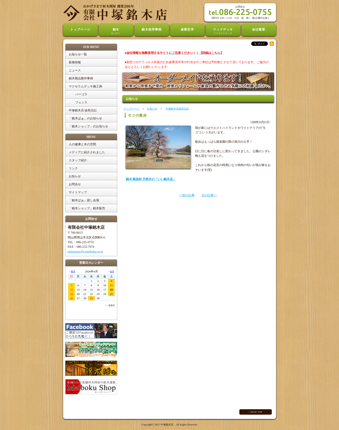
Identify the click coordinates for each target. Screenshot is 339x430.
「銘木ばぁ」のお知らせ (85, 118)
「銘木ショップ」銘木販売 (87, 208)
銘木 (116, 31)
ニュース (75, 70)
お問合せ (75, 184)
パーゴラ (81, 94)
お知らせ (75, 176)
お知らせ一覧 (78, 54)
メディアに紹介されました (87, 152)
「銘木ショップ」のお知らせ (88, 126)
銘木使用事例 (152, 29)
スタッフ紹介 (78, 160)
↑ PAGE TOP (255, 412)
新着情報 (75, 62)
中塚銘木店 (166, 424)
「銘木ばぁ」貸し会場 (84, 200)
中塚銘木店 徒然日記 (83, 110)
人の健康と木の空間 (82, 144)
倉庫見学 (187, 29)
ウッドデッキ (223, 31)
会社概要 (258, 29)
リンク (73, 168)
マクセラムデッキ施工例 (85, 86)
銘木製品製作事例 (81, 78)
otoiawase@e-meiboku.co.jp (85, 251)
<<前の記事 (187, 195)
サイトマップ (78, 192)
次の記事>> (209, 195)
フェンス (81, 102)
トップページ (80, 29)
